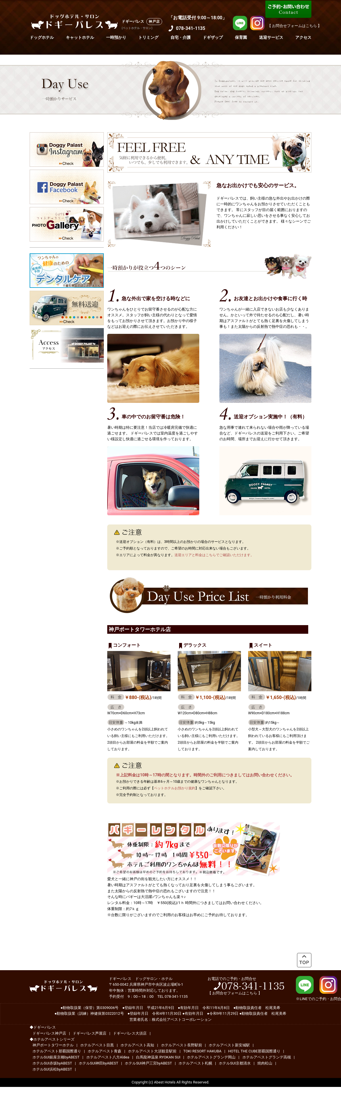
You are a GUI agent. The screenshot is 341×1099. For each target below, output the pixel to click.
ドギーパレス (133, 21)
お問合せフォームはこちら (234, 993)
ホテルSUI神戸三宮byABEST (148, 1063)
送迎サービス (271, 37)
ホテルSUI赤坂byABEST (52, 1063)
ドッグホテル (42, 37)
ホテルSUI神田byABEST (98, 1063)
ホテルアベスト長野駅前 (181, 1045)
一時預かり (116, 37)
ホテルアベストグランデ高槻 (266, 1057)
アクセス (303, 37)
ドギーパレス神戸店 (49, 1033)
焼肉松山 (264, 1063)
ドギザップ (213, 37)
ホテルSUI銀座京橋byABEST (56, 1057)
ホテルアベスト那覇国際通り (56, 1051)
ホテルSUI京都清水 (235, 1063)
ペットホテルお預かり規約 (174, 788)
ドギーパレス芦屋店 (89, 1033)
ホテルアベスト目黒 (97, 1045)
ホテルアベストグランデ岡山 (211, 1057)
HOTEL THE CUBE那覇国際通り (254, 1051)
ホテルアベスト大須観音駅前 (152, 1051)
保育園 (241, 37)
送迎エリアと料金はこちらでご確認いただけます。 (214, 555)
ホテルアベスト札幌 (195, 1063)
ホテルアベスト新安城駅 (229, 1045)
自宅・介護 (180, 37)
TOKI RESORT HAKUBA (202, 1051)
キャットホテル (80, 37)
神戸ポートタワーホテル (53, 1045)
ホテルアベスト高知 (137, 1045)
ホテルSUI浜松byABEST (52, 1069)
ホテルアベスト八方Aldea (107, 1057)
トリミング (148, 37)
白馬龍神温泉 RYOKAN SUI (158, 1057)
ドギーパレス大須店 (130, 1033)
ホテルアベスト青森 (104, 1051)
